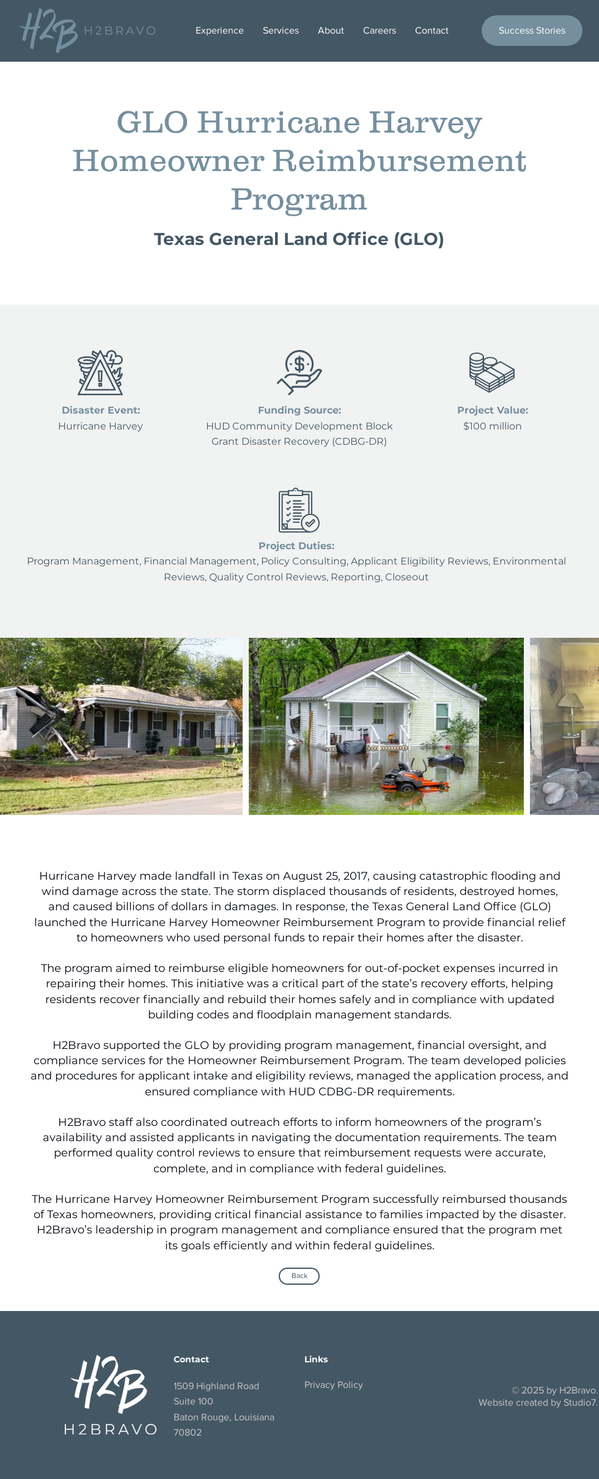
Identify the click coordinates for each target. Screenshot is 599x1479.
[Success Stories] (532, 30)
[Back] (299, 1276)
